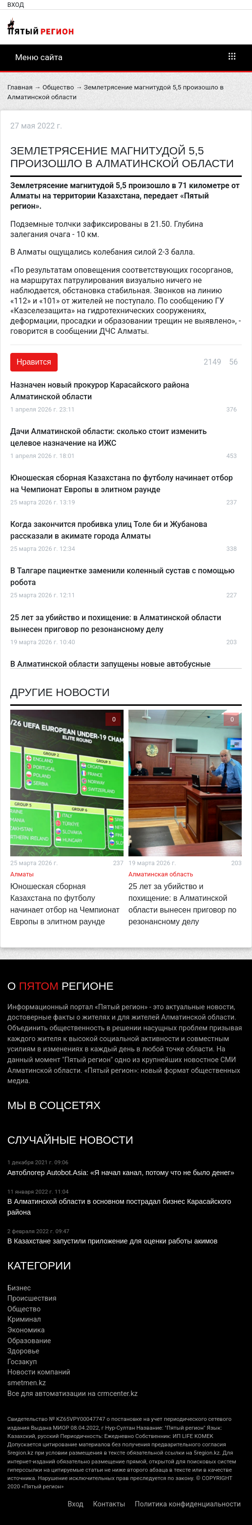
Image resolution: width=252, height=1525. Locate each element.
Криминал (24, 1319)
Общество (58, 87)
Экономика (26, 1330)
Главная (20, 87)
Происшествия (32, 1298)
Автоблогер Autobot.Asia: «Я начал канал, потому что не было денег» (120, 1172)
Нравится (34, 362)
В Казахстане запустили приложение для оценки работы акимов (112, 1241)
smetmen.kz (26, 1383)
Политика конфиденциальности (188, 1504)
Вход (15, 4)
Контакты (109, 1504)
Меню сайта (126, 56)
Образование (29, 1341)
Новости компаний (38, 1372)
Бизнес (19, 1288)
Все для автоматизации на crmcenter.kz (72, 1394)
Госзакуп (22, 1362)
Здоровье (23, 1351)
